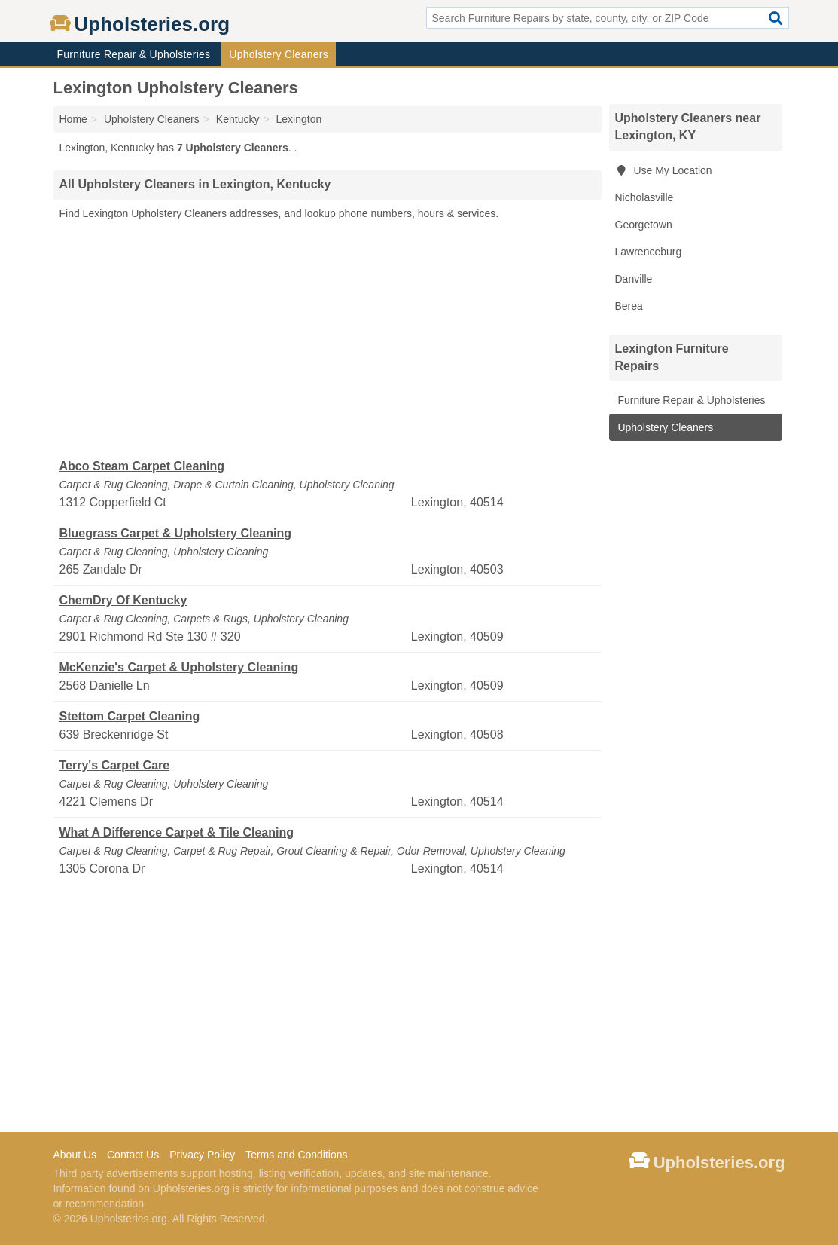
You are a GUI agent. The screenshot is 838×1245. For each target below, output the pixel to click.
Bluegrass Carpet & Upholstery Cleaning (175, 533)
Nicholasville (644, 197)
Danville (634, 279)
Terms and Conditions (296, 1155)
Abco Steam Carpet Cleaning (142, 466)
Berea (629, 306)
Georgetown (643, 225)
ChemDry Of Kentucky (123, 600)
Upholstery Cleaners (278, 54)
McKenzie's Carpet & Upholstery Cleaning (179, 667)
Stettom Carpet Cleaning (129, 716)
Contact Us (133, 1155)
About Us (75, 1155)
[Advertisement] (327, 339)
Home (73, 119)
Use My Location (663, 170)
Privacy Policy (202, 1155)
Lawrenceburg (648, 252)
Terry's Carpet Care (114, 765)
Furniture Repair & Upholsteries (134, 54)
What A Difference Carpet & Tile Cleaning (176, 832)
